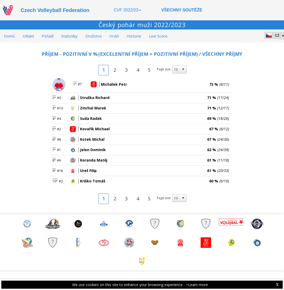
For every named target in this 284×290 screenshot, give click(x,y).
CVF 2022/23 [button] (127, 10)
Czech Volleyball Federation (55, 10)
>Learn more (197, 284)
